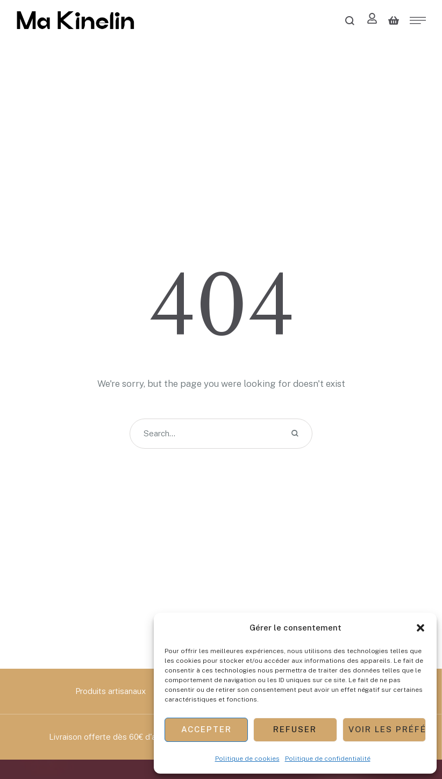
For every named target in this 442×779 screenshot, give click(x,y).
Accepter (206, 729)
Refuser (295, 729)
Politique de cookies (247, 758)
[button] (420, 627)
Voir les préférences (387, 729)
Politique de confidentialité (327, 758)
